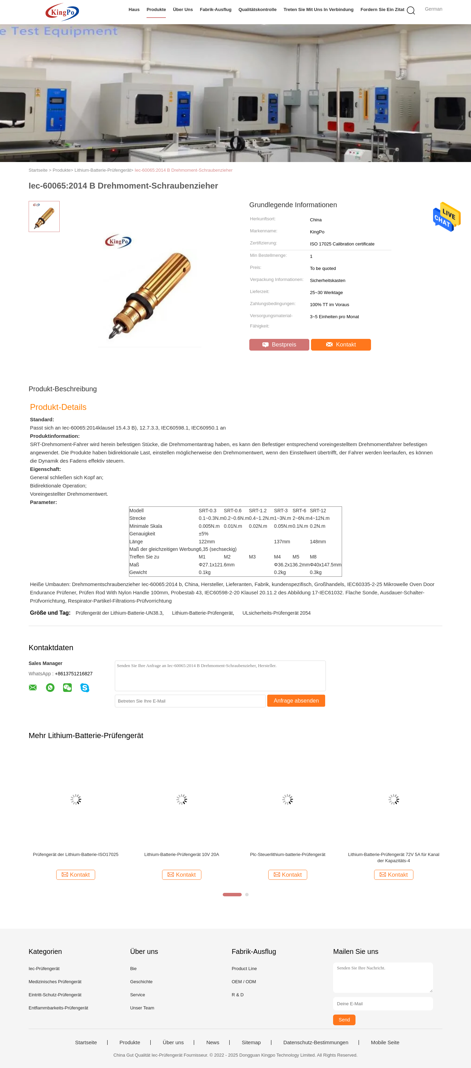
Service (137, 994)
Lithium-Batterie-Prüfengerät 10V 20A (181, 854)
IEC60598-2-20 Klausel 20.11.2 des (245, 592)
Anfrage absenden (296, 701)
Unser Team (142, 1007)
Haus (134, 9)
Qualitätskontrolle (258, 9)
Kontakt (341, 344)
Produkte (156, 9)
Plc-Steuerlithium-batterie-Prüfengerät (287, 854)
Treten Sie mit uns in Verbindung (318, 9)
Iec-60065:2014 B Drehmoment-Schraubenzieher (184, 170)
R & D (238, 994)
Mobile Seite (385, 1042)
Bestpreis (279, 344)
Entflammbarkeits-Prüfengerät (58, 1007)
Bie (133, 968)
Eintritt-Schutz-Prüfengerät (55, 994)
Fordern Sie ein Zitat (382, 9)
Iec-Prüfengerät (44, 968)
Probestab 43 (186, 592)
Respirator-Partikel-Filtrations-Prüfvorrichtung (120, 601)
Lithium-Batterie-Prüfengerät (202, 613)
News (212, 1042)
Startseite (86, 1042)
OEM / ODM (244, 981)
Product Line (244, 968)
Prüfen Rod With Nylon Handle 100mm (123, 592)
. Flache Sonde (359, 592)
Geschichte (141, 981)
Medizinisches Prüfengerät (55, 981)
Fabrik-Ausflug (216, 9)
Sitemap (251, 1042)
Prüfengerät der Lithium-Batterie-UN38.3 (119, 613)
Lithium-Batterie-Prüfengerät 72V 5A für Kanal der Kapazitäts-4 (393, 857)
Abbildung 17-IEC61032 (315, 592)
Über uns (183, 9)
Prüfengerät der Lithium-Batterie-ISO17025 (76, 854)
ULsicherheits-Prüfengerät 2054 (276, 613)
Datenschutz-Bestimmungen (315, 1042)
